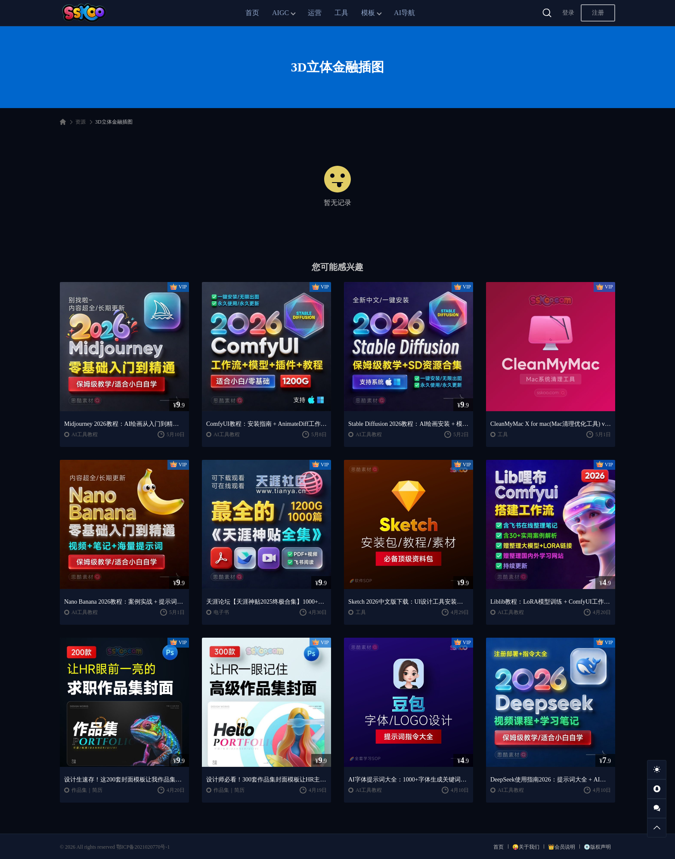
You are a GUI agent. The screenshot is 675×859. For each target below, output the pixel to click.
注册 (598, 12)
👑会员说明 (561, 847)
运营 (315, 12)
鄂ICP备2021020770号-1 (143, 847)
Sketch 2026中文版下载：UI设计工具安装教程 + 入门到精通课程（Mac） (408, 602)
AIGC (280, 12)
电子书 (221, 612)
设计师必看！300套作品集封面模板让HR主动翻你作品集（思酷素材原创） (266, 779)
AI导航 (404, 12)
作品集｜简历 (86, 790)
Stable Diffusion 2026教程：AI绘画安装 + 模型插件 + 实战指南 (408, 424)
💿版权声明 (597, 847)
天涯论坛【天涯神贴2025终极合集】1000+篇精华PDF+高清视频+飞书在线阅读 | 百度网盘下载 (266, 602)
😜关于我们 (525, 847)
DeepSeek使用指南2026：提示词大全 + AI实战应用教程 (550, 779)
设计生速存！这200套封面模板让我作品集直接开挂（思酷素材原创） (124, 779)
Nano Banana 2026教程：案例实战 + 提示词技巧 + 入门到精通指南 (124, 602)
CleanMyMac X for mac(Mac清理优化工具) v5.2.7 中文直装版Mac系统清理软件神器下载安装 (550, 424)
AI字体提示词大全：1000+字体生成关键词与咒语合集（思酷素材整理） (408, 779)
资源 (80, 122)
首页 (252, 12)
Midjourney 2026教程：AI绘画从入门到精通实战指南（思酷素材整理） (124, 424)
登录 (568, 12)
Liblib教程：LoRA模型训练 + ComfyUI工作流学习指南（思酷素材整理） (550, 602)
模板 (368, 12)
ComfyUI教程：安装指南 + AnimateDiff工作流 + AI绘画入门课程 (266, 424)
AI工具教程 (84, 434)
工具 (341, 12)
